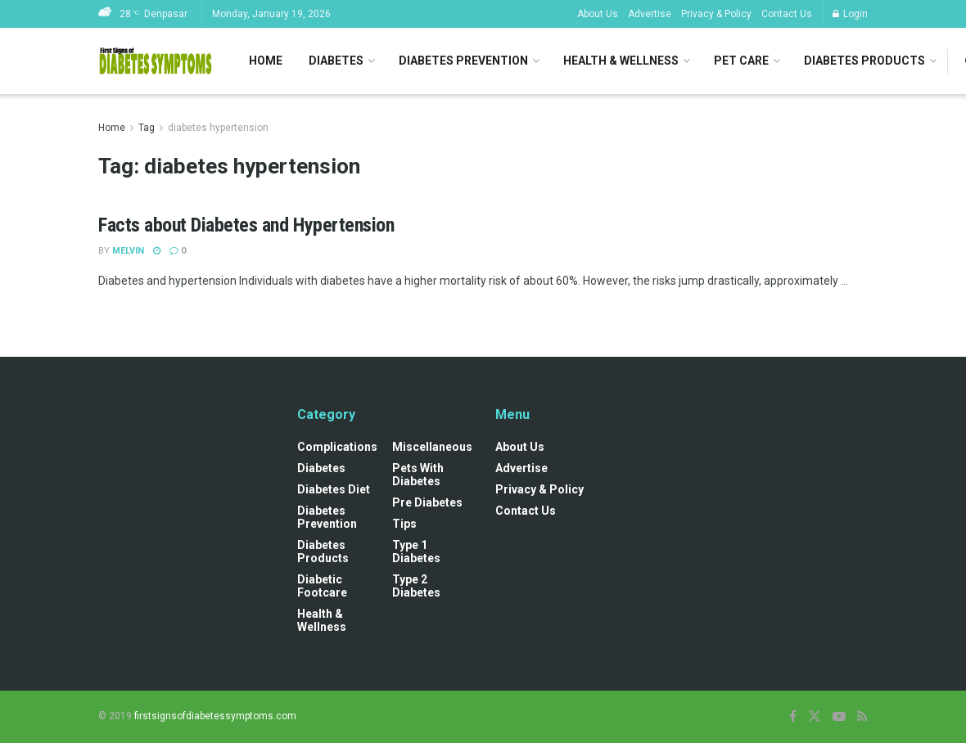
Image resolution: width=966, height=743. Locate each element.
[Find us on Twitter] (814, 716)
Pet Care (741, 60)
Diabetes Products (864, 60)
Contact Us (786, 14)
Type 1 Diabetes (416, 551)
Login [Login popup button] (850, 14)
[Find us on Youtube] (839, 716)
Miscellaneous (432, 446)
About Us (597, 14)
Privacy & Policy (716, 14)
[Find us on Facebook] (793, 716)
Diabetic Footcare (322, 586)
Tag (146, 127)
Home (265, 60)
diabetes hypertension (218, 127)
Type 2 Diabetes (416, 586)
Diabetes (336, 60)
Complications (337, 446)
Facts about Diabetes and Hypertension (246, 225)
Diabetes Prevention (463, 60)
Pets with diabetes (418, 475)
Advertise (649, 14)
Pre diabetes (427, 502)
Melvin (128, 250)
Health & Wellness (621, 60)
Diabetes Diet (333, 489)
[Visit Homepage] (155, 61)
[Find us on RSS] (862, 716)
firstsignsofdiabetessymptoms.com (215, 716)
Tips (404, 523)
